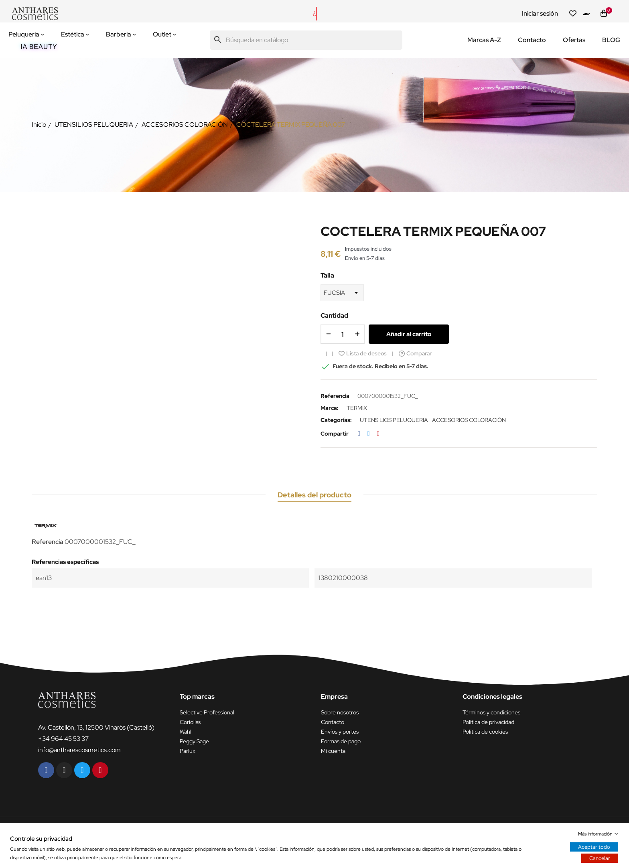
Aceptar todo (594, 847)
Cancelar (599, 858)
